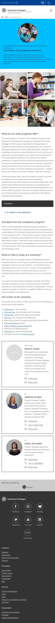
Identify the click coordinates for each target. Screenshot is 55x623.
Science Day (9, 308)
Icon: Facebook (15, 505)
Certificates (6, 577)
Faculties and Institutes (10, 611)
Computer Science (11, 322)
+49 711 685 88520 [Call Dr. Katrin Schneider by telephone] (35, 462)
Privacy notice (7, 572)
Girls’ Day (7, 316)
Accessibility (6, 574)
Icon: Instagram (28, 505)
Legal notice (6, 569)
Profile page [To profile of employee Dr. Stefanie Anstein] (32, 420)
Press (4, 592)
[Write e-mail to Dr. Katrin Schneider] (31, 465)
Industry (5, 559)
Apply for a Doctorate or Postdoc (14, 598)
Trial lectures (9, 313)
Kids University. (29, 333)
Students (5, 551)
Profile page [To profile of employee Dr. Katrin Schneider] (32, 458)
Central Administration (10, 616)
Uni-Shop (5, 601)
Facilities (5, 613)
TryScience (8, 330)
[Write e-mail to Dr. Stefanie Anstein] (31, 427)
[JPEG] (13, 84)
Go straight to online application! (18, 211)
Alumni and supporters (10, 556)
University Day (9, 311)
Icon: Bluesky (40, 505)
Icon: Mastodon (16, 518)
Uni (8, 2)
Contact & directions (9, 590)
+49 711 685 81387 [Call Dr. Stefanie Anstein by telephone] (35, 423)
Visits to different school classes (16, 324)
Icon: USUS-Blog (27, 531)
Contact (27, 486)
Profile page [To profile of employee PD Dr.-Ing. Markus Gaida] (32, 377)
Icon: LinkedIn (39, 518)
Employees (6, 553)
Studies (5, 16)
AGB (3, 580)
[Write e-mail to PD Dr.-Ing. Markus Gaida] (31, 380)
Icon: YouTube (28, 518)
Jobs (3, 595)
